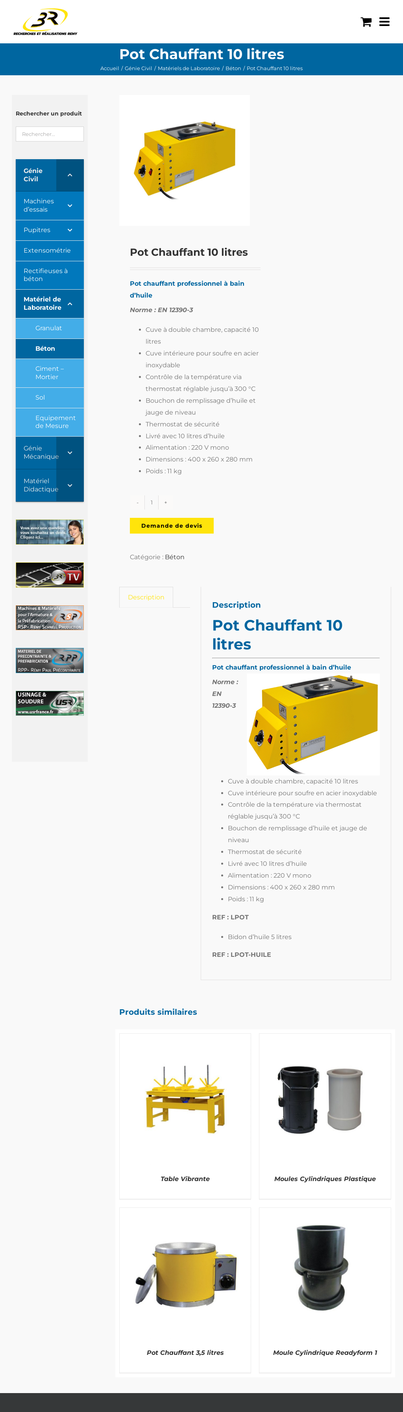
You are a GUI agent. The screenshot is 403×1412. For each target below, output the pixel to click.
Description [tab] (146, 597)
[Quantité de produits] (151, 502)
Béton (175, 557)
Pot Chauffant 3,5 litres (185, 1352)
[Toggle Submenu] (70, 175)
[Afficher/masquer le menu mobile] (385, 22)
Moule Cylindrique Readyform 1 (325, 1352)
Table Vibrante (185, 1179)
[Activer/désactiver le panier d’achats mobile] (366, 22)
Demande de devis (171, 525)
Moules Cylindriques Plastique (325, 1179)
